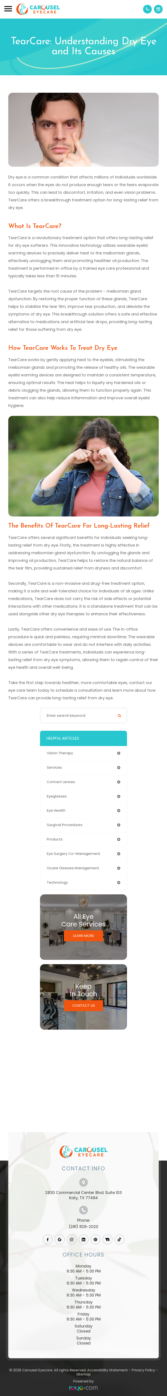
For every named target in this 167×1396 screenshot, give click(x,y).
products (55, 839)
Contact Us (83, 1005)
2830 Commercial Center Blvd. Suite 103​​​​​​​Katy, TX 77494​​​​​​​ (83, 1195)
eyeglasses (57, 796)
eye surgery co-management (73, 853)
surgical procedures (64, 824)
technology (57, 882)
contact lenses (61, 781)
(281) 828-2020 (83, 1226)
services (54, 767)
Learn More (83, 935)
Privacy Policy (143, 1370)
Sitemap (83, 1374)
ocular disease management (73, 868)
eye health (56, 810)
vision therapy (60, 753)
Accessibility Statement (107, 1370)
